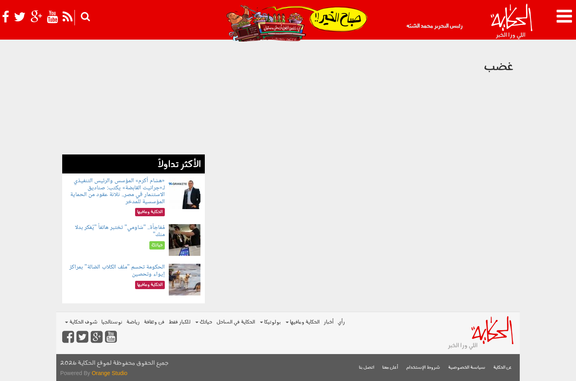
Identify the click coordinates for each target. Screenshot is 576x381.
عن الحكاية (502, 367)
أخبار (329, 322)
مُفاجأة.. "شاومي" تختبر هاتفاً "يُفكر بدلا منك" (120, 231)
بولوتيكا (270, 322)
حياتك (203, 322)
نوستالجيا (111, 322)
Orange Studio (109, 373)
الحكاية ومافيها (303, 322)
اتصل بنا (366, 367)
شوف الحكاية (81, 322)
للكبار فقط (179, 322)
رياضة (133, 322)
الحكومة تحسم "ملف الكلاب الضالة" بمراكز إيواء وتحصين (117, 271)
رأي (341, 322)
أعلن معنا (390, 367)
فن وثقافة (154, 322)
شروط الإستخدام (423, 367)
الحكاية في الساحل (235, 322)
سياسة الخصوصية (466, 367)
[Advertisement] (133, 99)
